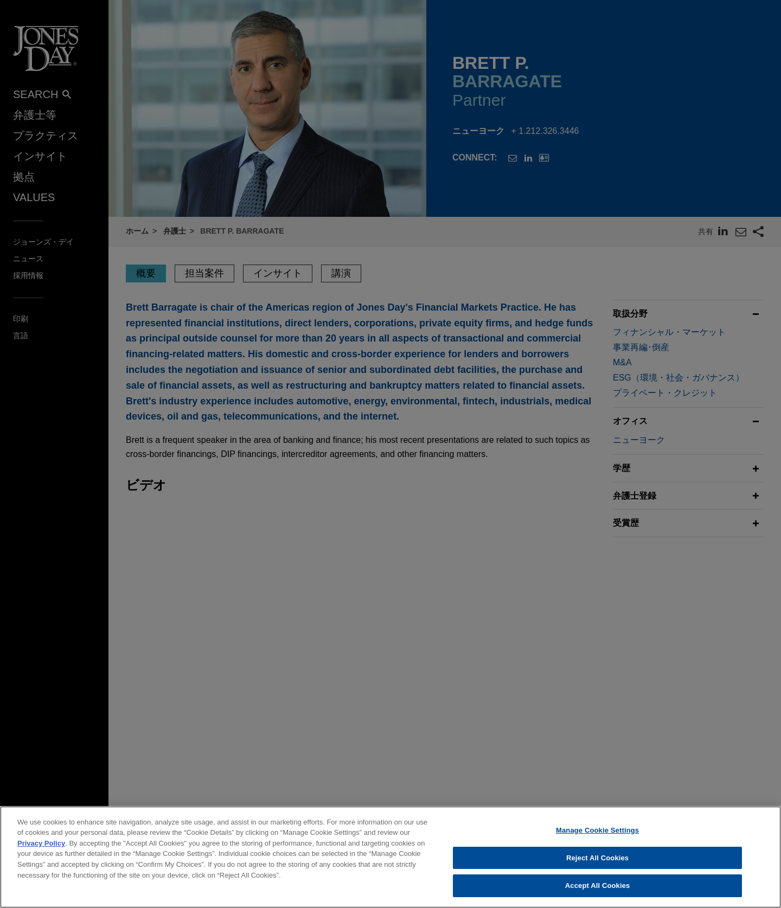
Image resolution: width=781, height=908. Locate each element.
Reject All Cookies (597, 867)
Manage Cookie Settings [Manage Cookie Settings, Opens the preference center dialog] (597, 839)
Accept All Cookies (597, 895)
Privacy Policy (41, 852)
